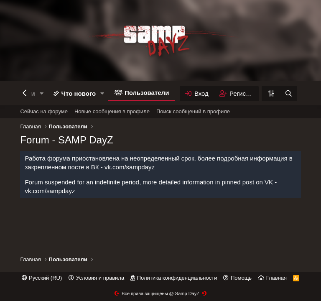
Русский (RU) (42, 278)
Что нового (78, 93)
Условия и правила (100, 278)
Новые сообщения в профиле (112, 111)
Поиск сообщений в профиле (193, 111)
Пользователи (147, 92)
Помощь (241, 278)
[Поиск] (288, 93)
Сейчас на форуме (44, 111)
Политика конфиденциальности (177, 278)
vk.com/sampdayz (129, 167)
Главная (276, 278)
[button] (41, 93)
